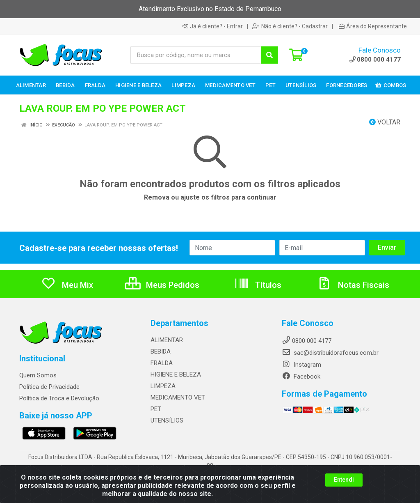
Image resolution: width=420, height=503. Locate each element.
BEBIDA (161, 351)
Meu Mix (67, 285)
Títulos (257, 285)
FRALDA (162, 363)
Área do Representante (373, 26)
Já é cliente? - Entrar (213, 26)
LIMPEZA (163, 386)
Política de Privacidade (49, 386)
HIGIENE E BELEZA (176, 374)
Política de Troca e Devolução (59, 398)
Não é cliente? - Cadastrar (290, 26)
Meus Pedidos (162, 285)
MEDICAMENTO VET (178, 397)
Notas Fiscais (353, 285)
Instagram (301, 364)
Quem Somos (38, 375)
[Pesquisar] (269, 55)
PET (156, 409)
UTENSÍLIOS (167, 420)
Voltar (384, 122)
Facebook (301, 376)
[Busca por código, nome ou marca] (195, 55)
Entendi (344, 493)
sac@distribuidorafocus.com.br (330, 352)
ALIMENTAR (167, 340)
